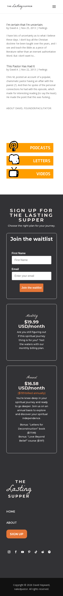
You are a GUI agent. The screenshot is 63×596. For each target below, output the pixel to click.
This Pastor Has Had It (20, 66)
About (11, 522)
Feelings (42, 28)
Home (10, 511)
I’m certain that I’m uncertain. (24, 25)
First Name (19, 253)
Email (15, 269)
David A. (14, 28)
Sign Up (16, 534)
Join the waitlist (31, 287)
